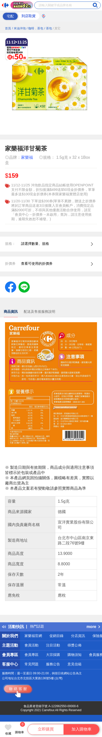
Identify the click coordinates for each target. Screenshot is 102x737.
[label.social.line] (24, 287)
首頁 (8, 28)
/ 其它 (57, 28)
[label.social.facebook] (10, 287)
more (93, 627)
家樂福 (27, 157)
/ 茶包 (48, 28)
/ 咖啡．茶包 (34, 28)
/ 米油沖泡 (19, 28)
